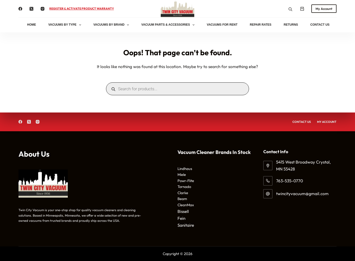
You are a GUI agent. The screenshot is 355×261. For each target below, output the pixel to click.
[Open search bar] (290, 9)
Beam (182, 198)
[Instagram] (42, 9)
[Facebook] (20, 9)
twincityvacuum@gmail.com (302, 193)
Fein (181, 218)
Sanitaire (186, 225)
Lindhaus (185, 168)
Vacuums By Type (65, 25)
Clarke (183, 192)
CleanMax (186, 205)
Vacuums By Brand (112, 25)
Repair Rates (260, 24)
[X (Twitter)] (31, 9)
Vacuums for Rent (222, 24)
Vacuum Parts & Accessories (168, 25)
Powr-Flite (186, 180)
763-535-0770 (289, 180)
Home (31, 24)
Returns (291, 24)
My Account (324, 9)
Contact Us (320, 24)
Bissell (183, 211)
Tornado (184, 186)
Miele (182, 174)
